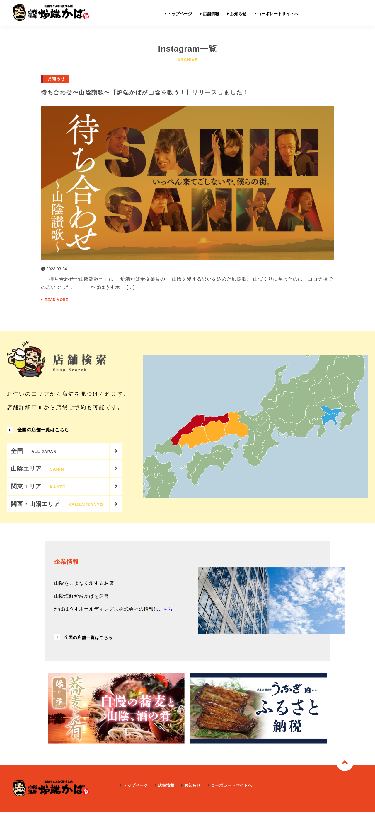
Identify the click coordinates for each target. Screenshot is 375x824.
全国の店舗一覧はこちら (38, 434)
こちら (166, 621)
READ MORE (57, 299)
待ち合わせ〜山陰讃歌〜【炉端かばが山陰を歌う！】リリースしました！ (178, 92)
